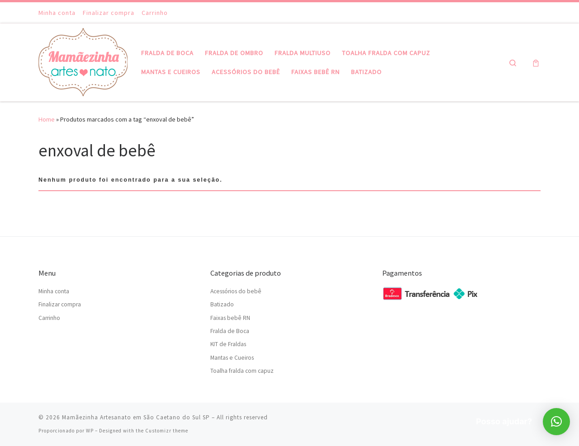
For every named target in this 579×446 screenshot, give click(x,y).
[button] (556, 421)
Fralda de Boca (229, 331)
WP (90, 430)
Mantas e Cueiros (232, 357)
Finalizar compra (59, 304)
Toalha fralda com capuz (242, 371)
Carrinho (49, 318)
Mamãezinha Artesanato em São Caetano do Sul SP (136, 417)
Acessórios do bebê (235, 291)
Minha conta (53, 291)
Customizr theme (166, 430)
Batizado (222, 304)
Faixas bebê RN (230, 318)
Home (46, 119)
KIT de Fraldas (228, 344)
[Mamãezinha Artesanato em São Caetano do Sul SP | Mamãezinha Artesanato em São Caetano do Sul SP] (83, 61)
